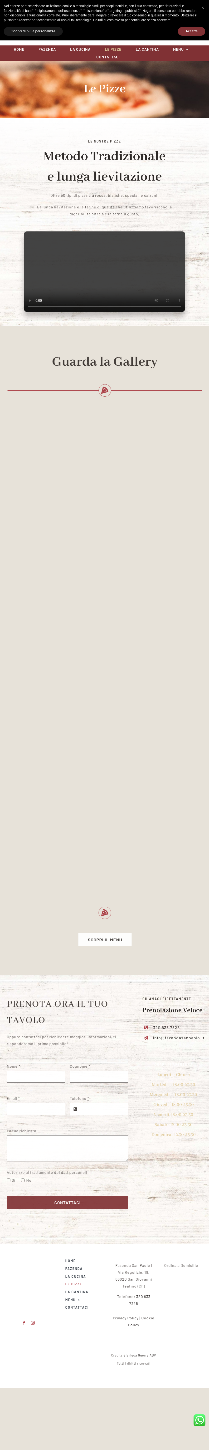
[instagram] (41, 23)
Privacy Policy (128, 1318)
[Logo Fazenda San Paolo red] (104, 9)
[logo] (183, 1275)
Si (11, 1180)
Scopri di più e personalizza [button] (33, 1441)
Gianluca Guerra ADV (142, 1355)
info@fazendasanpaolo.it (181, 1037)
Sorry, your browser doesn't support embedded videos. (104, 274)
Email (10, 1098)
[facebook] (32, 23)
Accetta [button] (191, 1441)
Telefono (77, 1098)
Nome (11, 1066)
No (26, 1180)
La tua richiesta (19, 1130)
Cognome (77, 1066)
